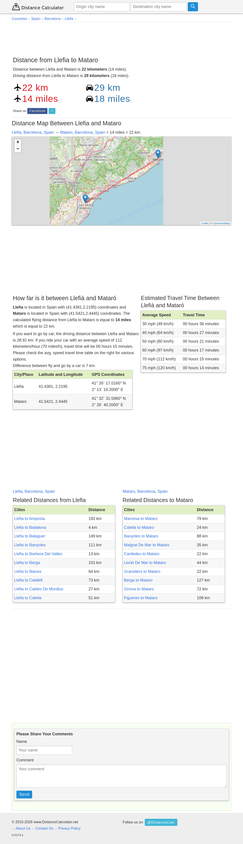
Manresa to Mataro (140, 518)
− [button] (17, 149)
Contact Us (44, 828)
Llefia (16, 132)
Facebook (37, 111)
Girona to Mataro (139, 589)
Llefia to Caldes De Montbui (38, 589)
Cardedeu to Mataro (141, 554)
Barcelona (32, 132)
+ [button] (17, 142)
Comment (25, 760)
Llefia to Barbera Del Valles (38, 554)
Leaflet (204, 223)
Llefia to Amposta (29, 518)
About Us (23, 828)
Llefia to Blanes (27, 571)
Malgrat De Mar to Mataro (146, 545)
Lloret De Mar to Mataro (145, 562)
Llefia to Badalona (30, 527)
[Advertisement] (121, 37)
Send (24, 794)
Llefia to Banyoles (30, 545)
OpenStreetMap (221, 223)
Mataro (66, 132)
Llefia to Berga (27, 562)
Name (21, 741)
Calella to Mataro (139, 527)
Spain (49, 132)
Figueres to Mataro (140, 598)
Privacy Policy (69, 828)
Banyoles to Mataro (141, 536)
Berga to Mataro (138, 580)
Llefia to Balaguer (29, 536)
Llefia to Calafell (28, 580)
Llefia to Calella (27, 598)
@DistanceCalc (161, 822)
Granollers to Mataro (142, 571)
